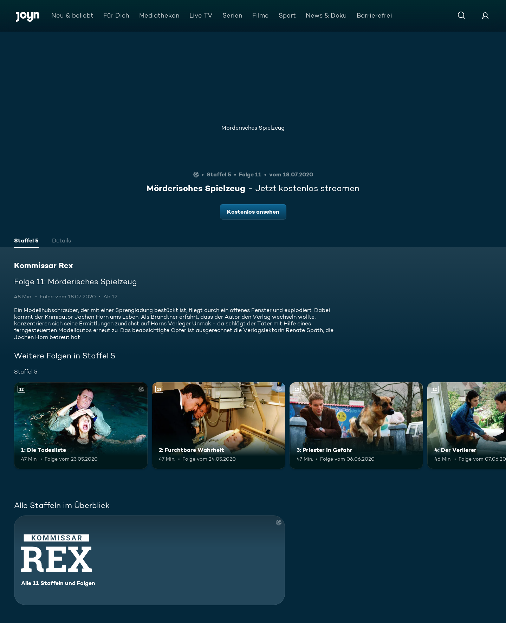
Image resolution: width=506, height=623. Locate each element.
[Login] (485, 15)
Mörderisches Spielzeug (253, 127)
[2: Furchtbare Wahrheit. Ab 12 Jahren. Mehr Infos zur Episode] (218, 425)
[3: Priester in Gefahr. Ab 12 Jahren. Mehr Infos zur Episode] (356, 425)
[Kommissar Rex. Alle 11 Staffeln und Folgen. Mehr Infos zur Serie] (149, 560)
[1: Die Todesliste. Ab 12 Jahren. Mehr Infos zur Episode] (81, 425)
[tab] (26, 241)
